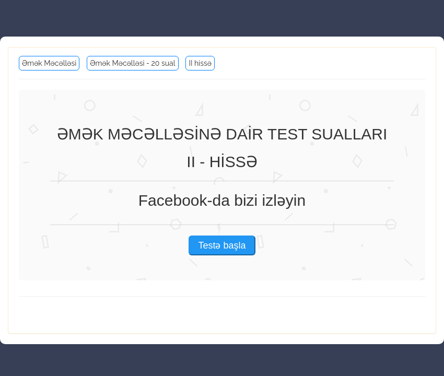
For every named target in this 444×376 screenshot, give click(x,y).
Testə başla (222, 245)
